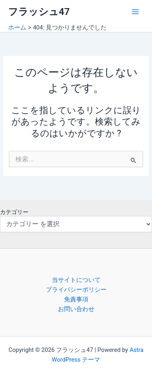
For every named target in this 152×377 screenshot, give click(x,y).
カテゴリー (14, 212)
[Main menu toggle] (135, 11)
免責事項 (76, 299)
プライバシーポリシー (76, 289)
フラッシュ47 (39, 11)
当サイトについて (76, 280)
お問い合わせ (76, 309)
